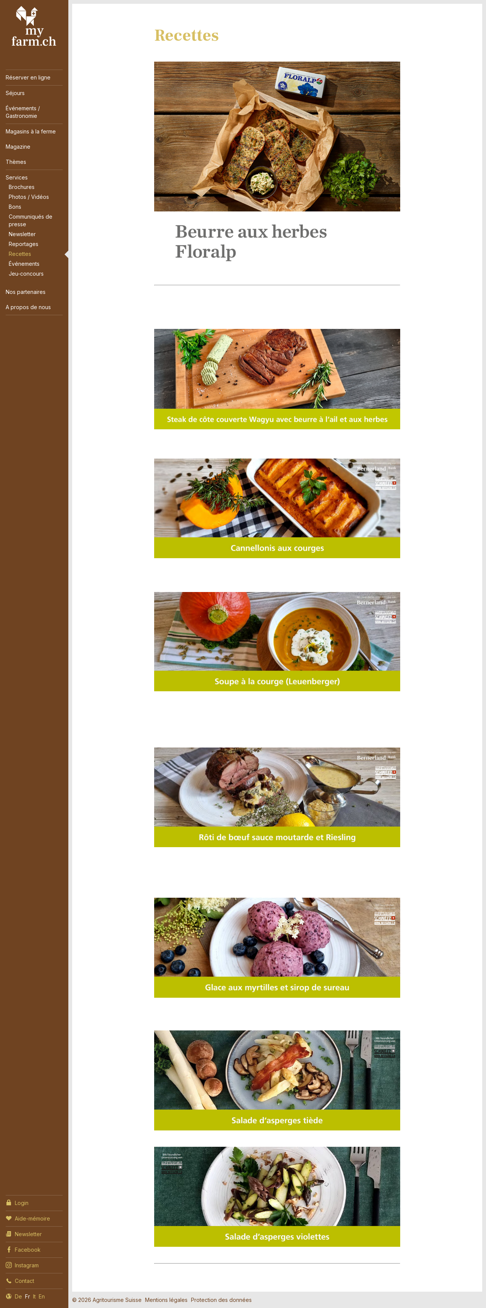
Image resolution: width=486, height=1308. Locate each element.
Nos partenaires (26, 292)
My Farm (34, 26)
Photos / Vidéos (29, 197)
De (18, 1296)
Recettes (20, 254)
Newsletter (22, 234)
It (34, 1296)
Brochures (22, 187)
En (42, 1296)
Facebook (23, 1249)
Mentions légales (166, 1300)
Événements (24, 263)
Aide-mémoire (28, 1218)
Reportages (23, 244)
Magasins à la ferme (31, 131)
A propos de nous (28, 307)
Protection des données (221, 1300)
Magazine (18, 146)
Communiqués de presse (30, 220)
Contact (20, 1280)
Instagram (22, 1264)
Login (17, 1202)
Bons (15, 206)
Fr (27, 1296)
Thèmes (16, 162)
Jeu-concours (26, 273)
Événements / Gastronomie (23, 112)
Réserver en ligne (28, 77)
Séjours (15, 93)
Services (17, 177)
